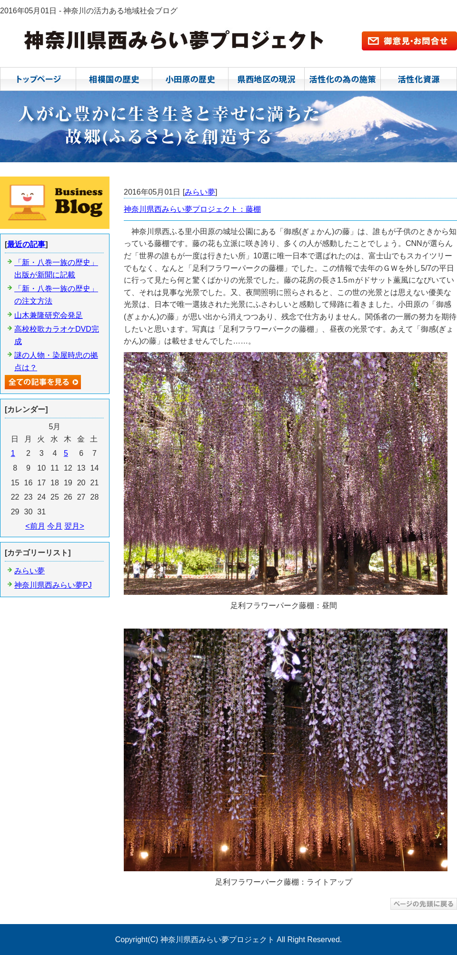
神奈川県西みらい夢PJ (53, 585)
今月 (54, 526)
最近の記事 (26, 244)
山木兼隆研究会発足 (48, 315)
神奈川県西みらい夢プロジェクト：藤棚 (192, 209)
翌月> (74, 526)
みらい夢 (200, 192)
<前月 (35, 526)
